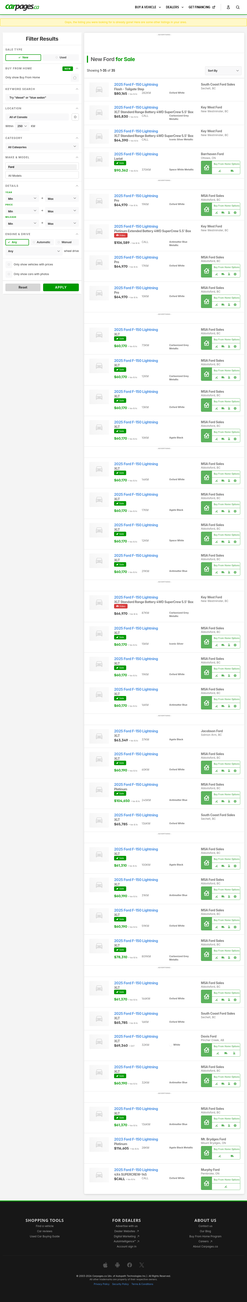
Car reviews (44, 1231)
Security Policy (120, 1284)
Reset (23, 287)
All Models (42, 175)
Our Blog (205, 1231)
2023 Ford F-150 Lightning (136, 1139)
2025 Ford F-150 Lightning (136, 84)
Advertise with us (127, 1226)
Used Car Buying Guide (45, 1236)
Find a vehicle (45, 1226)
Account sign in (127, 1246)
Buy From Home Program (205, 1236)
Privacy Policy (102, 1284)
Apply (61, 287)
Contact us (205, 1226)
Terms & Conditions (142, 1284)
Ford (42, 167)
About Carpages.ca (205, 1246)
